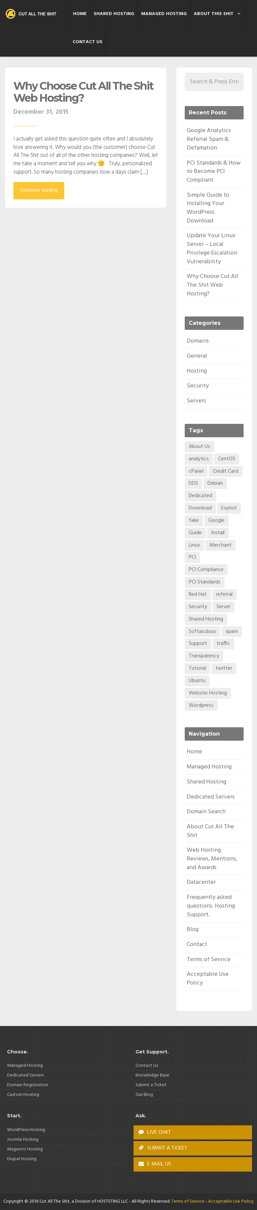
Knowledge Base (152, 1075)
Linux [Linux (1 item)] (194, 545)
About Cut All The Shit (210, 831)
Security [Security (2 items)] (198, 606)
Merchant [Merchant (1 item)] (220, 545)
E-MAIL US (155, 1164)
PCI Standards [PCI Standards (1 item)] (205, 582)
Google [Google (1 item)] (216, 520)
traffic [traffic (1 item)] (223, 643)
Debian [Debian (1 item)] (215, 483)
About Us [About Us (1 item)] (199, 446)
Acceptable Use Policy (208, 978)
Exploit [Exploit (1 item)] (229, 508)
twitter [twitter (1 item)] (224, 668)
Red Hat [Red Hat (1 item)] (198, 594)
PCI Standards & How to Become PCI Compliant (214, 171)
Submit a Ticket (151, 1085)
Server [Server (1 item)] (224, 606)
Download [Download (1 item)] (200, 508)
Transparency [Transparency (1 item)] (204, 656)
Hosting (197, 371)
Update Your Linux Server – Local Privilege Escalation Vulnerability (212, 248)
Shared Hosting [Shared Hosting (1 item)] (206, 619)
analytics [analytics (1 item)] (199, 459)
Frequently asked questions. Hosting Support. (211, 906)
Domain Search (206, 812)
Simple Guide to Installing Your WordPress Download (208, 208)
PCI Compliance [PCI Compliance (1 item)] (206, 569)
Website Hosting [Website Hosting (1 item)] (208, 693)
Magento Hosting (25, 1149)
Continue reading (39, 190)
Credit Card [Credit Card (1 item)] (225, 471)
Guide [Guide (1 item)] (195, 533)
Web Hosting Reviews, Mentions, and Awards (212, 858)
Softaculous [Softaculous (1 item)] (202, 631)
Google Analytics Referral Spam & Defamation (209, 139)
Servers (196, 401)
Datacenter (201, 882)
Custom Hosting (23, 1095)
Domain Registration (27, 1085)
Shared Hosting (114, 14)
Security (198, 386)
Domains (198, 341)
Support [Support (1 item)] (198, 643)
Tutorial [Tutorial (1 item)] (197, 668)
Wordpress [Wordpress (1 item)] (201, 705)
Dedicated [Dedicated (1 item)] (200, 495)
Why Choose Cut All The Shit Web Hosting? (83, 91)
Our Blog (144, 1095)
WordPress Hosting (26, 1130)
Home (80, 14)
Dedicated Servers (211, 797)
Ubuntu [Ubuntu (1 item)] (197, 680)
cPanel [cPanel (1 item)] (196, 471)
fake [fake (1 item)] (194, 520)
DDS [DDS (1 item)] (193, 483)
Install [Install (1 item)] (218, 533)
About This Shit (214, 14)
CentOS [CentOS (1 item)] (226, 459)
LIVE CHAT (155, 1132)
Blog (192, 929)
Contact (197, 944)
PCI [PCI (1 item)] (192, 557)
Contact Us (87, 42)
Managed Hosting (164, 14)
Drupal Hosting (21, 1159)
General (197, 356)
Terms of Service (209, 959)
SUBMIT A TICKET (163, 1148)
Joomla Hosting (22, 1139)
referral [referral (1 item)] (224, 594)
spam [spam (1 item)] (232, 631)
